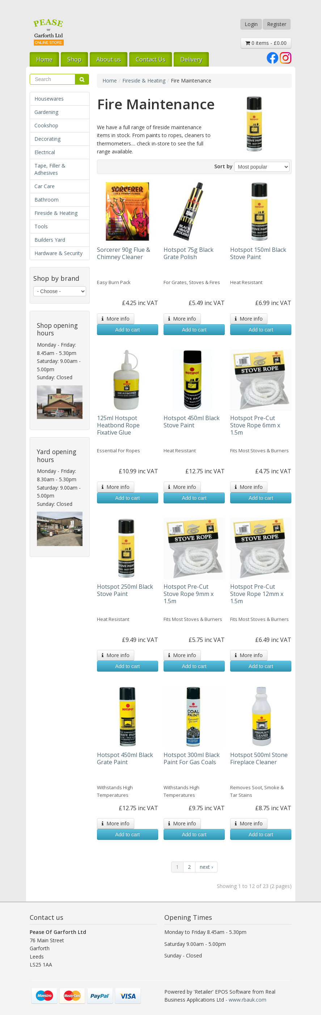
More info (116, 318)
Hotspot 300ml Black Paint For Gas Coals (192, 758)
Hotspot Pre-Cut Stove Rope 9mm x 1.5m (189, 594)
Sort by (223, 166)
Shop (74, 59)
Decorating (47, 138)
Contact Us (150, 59)
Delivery (191, 59)
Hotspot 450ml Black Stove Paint (192, 421)
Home (44, 59)
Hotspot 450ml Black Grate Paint (125, 758)
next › (206, 866)
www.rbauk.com (247, 999)
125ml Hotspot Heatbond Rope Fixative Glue (118, 425)
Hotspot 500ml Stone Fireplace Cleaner (259, 758)
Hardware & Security (58, 253)
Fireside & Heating (55, 213)
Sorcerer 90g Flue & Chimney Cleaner (123, 253)
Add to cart (127, 330)
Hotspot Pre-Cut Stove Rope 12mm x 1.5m (256, 594)
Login (251, 24)
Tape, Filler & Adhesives (50, 169)
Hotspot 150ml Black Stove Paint (258, 253)
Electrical (44, 152)
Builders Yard (49, 239)
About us (108, 59)
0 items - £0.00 (266, 42)
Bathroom (46, 199)
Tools (41, 226)
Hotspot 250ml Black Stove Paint (125, 590)
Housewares (49, 98)
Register (276, 24)
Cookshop (46, 125)
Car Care (44, 186)
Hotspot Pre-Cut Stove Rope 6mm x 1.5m (255, 425)
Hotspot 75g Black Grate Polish (189, 253)
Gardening (46, 112)
